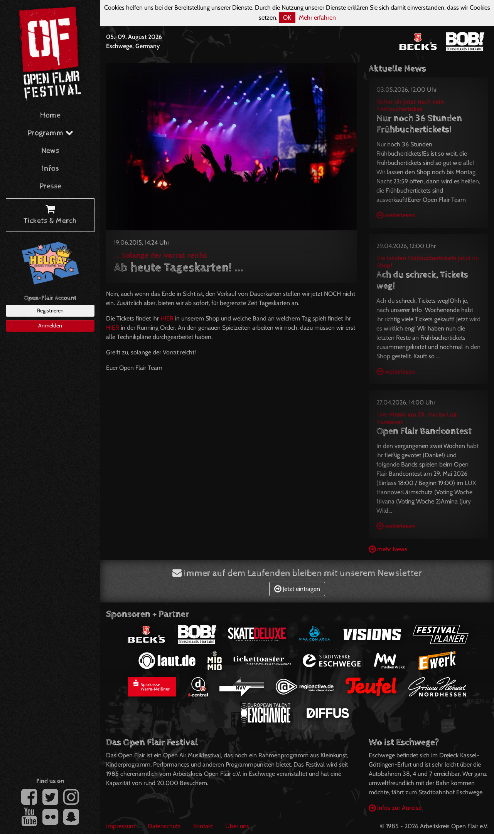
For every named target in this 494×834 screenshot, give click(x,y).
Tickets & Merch (50, 215)
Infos (50, 168)
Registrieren (50, 310)
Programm (50, 133)
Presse (50, 186)
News (50, 150)
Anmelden (50, 325)
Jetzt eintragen (297, 588)
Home (50, 115)
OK (287, 17)
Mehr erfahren (317, 17)
